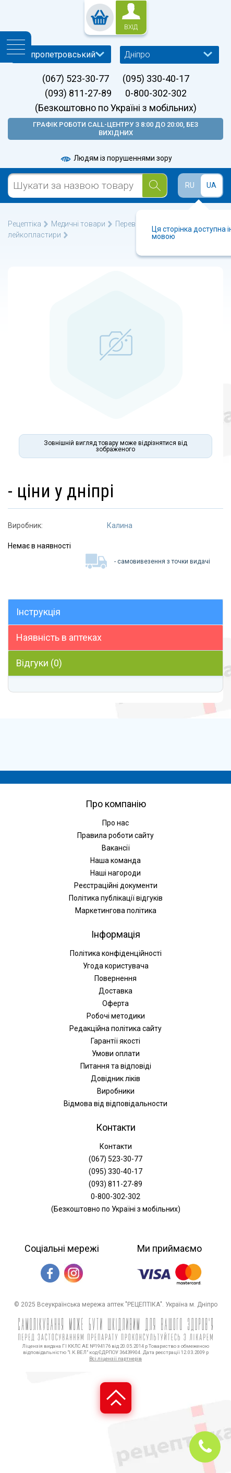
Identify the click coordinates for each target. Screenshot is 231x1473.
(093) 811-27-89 (78, 93)
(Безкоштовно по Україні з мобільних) (116, 108)
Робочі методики (116, 1016)
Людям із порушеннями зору (115, 158)
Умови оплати (116, 1053)
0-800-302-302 (156, 93)
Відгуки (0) (39, 662)
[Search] (154, 185)
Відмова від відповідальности (115, 1103)
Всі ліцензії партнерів (115, 1358)
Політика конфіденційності (116, 953)
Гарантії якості (115, 1041)
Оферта (115, 1003)
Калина (119, 525)
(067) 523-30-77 (75, 78)
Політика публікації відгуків (116, 898)
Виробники (116, 1091)
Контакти (116, 1146)
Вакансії (116, 848)
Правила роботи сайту (115, 835)
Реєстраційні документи (115, 885)
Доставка (115, 991)
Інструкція (38, 611)
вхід (131, 27)
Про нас (115, 823)
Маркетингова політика (115, 910)
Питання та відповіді (115, 1066)
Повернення (115, 978)
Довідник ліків (115, 1078)
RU (189, 185)
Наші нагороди (115, 873)
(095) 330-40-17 (156, 78)
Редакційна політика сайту (115, 1028)
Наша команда (115, 860)
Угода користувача (116, 966)
